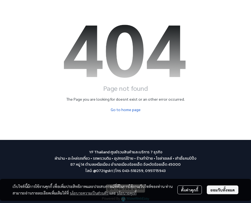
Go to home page (126, 109)
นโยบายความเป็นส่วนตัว (89, 192)
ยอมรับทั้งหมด (222, 189)
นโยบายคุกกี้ (126, 192)
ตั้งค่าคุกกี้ (189, 189)
